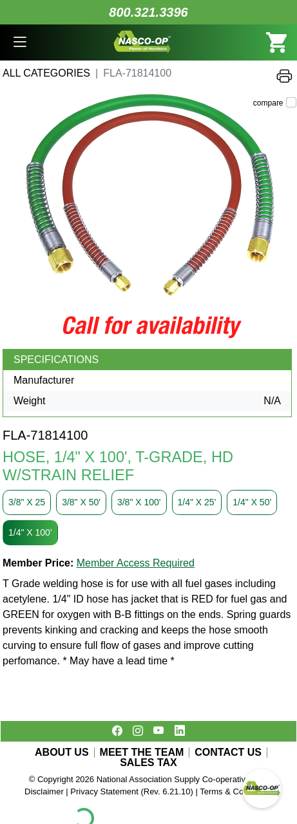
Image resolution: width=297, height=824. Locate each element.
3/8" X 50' (81, 502)
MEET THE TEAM (142, 752)
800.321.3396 (148, 12)
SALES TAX (148, 763)
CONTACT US (228, 752)
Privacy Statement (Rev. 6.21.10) (131, 791)
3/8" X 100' (139, 502)
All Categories (46, 73)
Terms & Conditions (236, 791)
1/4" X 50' (252, 502)
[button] (19, 42)
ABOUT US (62, 752)
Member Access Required (136, 562)
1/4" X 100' (30, 532)
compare (268, 103)
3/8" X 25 (26, 502)
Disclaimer (44, 791)
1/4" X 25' (197, 502)
